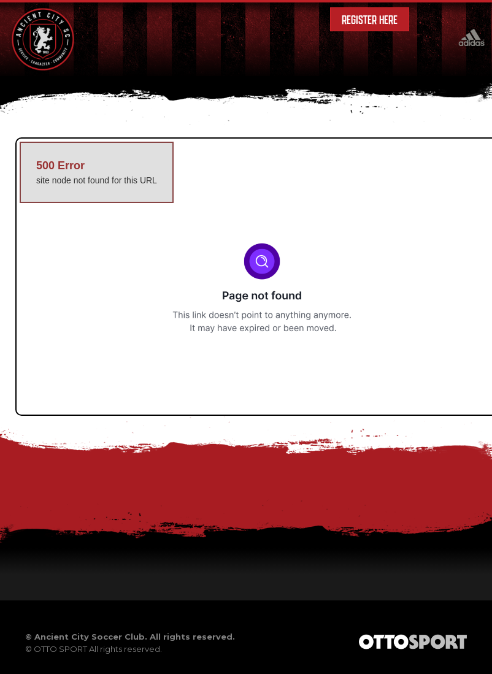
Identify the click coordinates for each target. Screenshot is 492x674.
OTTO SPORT (60, 649)
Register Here (370, 19)
